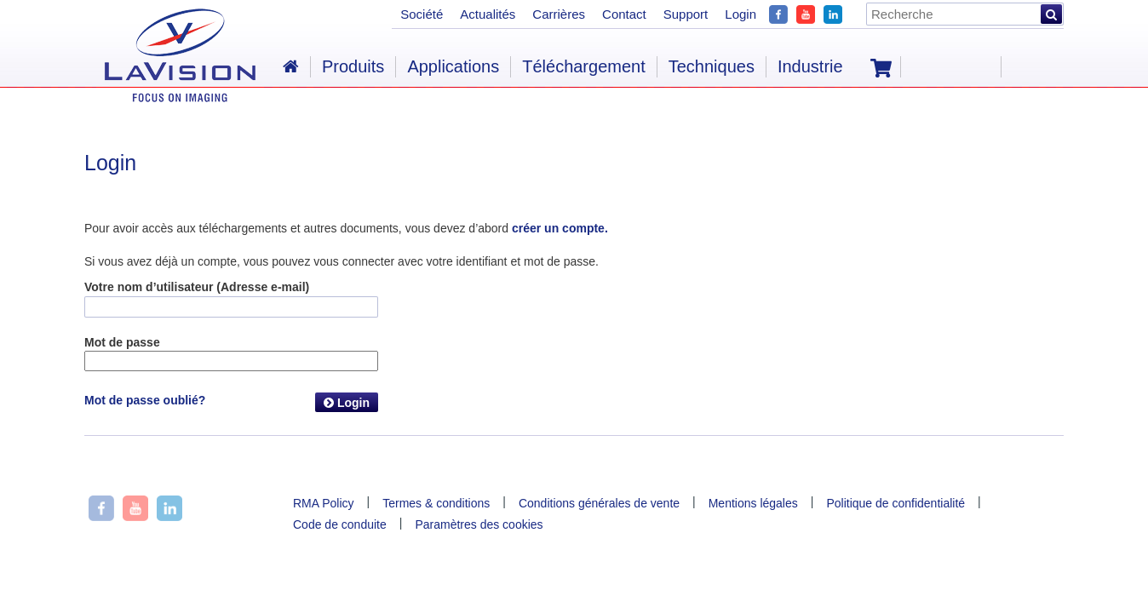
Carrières (558, 14)
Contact (624, 14)
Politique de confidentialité (895, 503)
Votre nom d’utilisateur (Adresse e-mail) (196, 287)
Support (686, 14)
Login (347, 403)
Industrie (810, 66)
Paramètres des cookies (478, 524)
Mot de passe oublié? (144, 400)
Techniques (712, 66)
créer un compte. (560, 228)
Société (421, 14)
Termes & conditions (436, 503)
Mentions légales (753, 503)
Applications (453, 66)
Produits (353, 66)
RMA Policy (323, 503)
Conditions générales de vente (599, 503)
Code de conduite (340, 524)
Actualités (487, 14)
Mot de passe (122, 342)
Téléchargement (584, 66)
